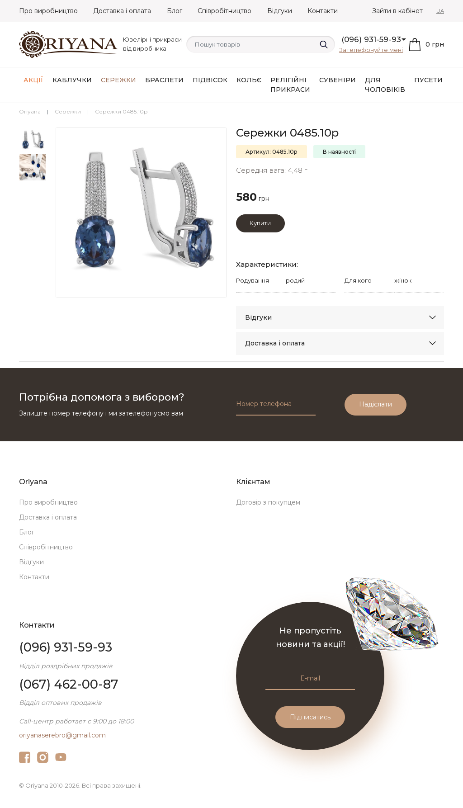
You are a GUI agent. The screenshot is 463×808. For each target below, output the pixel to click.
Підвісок (210, 80)
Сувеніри (337, 80)
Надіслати (375, 404)
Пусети (428, 80)
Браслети (164, 80)
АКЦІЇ (33, 80)
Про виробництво (48, 11)
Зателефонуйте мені (371, 49)
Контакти (322, 11)
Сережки (118, 80)
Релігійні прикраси (290, 85)
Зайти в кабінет (397, 11)
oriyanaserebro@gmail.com (62, 735)
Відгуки (279, 11)
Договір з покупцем (268, 502)
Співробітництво (224, 11)
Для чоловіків (385, 85)
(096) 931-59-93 (371, 39)
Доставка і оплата (122, 11)
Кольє (248, 80)
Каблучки (72, 80)
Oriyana (30, 111)
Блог (174, 11)
